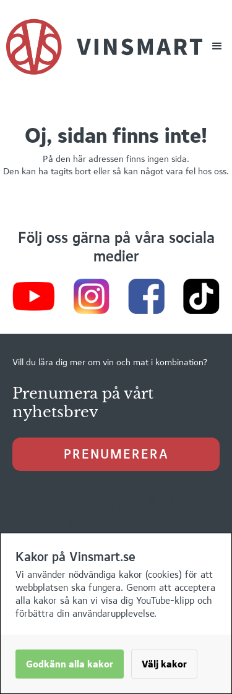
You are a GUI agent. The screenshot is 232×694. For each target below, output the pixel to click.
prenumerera (116, 454)
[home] (104, 47)
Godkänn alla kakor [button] (69, 664)
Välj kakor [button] (164, 664)
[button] (217, 46)
